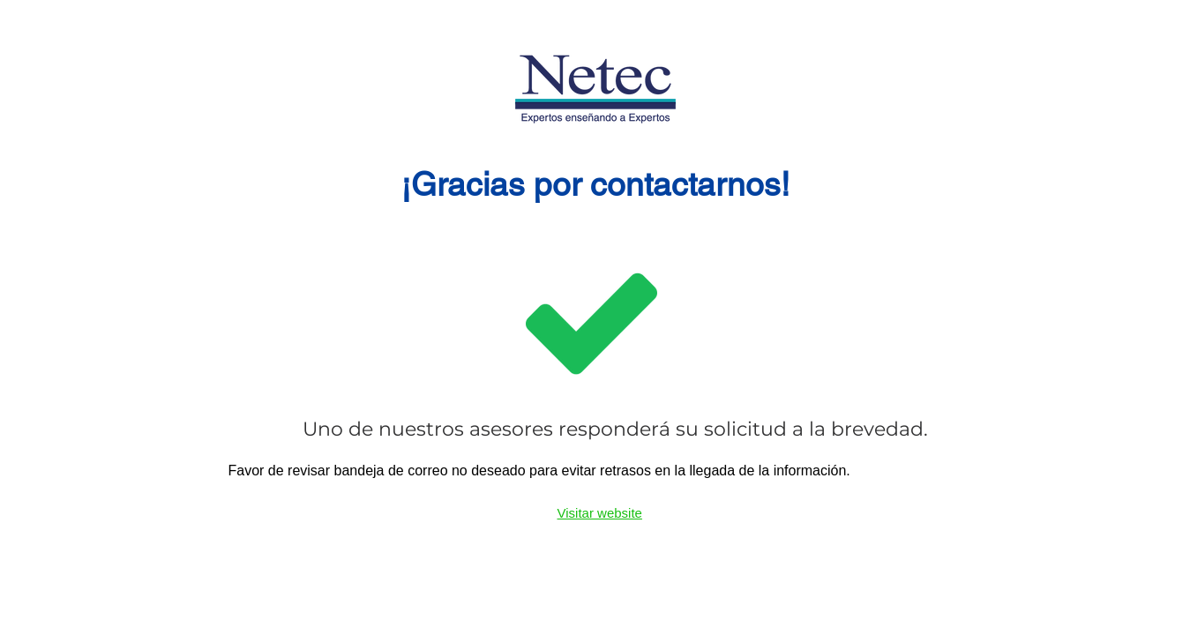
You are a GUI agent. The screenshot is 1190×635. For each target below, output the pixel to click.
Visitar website (600, 512)
